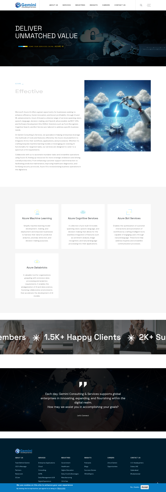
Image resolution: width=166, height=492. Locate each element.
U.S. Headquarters (137, 463)
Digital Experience (44, 481)
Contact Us (120, 5)
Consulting (42, 470)
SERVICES (67, 5)
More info (61, 488)
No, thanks (134, 487)
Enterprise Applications (46, 463)
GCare (17, 478)
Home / (32, 46)
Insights (94, 5)
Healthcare (65, 466)
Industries (80, 5)
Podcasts (87, 463)
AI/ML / (52, 46)
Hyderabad (134, 470)
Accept (145, 487)
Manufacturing (66, 478)
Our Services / (42, 46)
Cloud (40, 466)
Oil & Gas (64, 481)
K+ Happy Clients (83, 337)
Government (65, 463)
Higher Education (67, 470)
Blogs (86, 466)
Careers (106, 5)
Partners (18, 470)
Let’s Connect (83, 415)
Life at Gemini (112, 463)
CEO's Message (21, 466)
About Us (53, 5)
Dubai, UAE (134, 466)
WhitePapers (89, 474)
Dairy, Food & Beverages (70, 474)
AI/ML (40, 474)
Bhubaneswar (135, 474)
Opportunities (112, 466)
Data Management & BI (46, 478)
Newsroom (19, 474)
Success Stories (90, 470)
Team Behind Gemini (22, 463)
